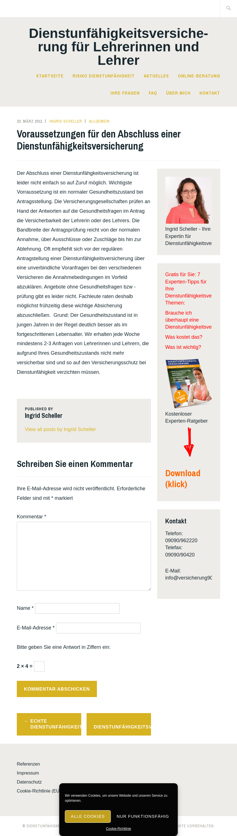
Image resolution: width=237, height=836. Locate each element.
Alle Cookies (88, 816)
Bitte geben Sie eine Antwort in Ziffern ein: (64, 647)
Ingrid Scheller (66, 121)
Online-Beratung (199, 76)
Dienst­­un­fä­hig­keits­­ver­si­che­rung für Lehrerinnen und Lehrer (118, 47)
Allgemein (99, 121)
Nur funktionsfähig (143, 816)
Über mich (178, 93)
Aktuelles (156, 76)
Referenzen (28, 764)
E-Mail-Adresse (36, 628)
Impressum (28, 773)
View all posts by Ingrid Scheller (60, 429)
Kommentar (31, 516)
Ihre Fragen (125, 93)
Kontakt (209, 93)
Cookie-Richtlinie (118, 829)
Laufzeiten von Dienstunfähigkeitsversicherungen (122, 724)
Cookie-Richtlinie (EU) (39, 791)
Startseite (50, 76)
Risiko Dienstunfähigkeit (104, 76)
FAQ (153, 93)
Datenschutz (29, 782)
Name (25, 608)
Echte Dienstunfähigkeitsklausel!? (56, 724)
